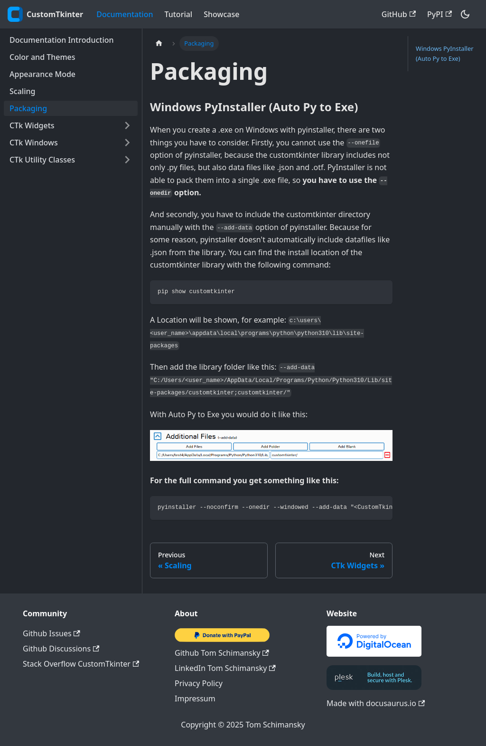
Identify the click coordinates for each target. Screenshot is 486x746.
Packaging (28, 108)
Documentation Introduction (61, 40)
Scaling (22, 91)
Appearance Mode (42, 74)
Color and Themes (42, 57)
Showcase (221, 14)
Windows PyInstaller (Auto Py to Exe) (445, 53)
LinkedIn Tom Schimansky (225, 668)
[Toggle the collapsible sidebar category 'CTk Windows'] (127, 142)
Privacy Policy (199, 683)
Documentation (124, 14)
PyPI (439, 14)
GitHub (399, 14)
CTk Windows (33, 142)
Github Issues (51, 633)
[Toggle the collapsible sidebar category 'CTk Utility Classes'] (127, 159)
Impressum (195, 698)
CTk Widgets (32, 125)
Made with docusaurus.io (376, 703)
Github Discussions (61, 648)
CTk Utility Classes (42, 159)
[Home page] (159, 43)
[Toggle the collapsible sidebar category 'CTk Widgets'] (127, 125)
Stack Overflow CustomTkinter (81, 664)
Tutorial (179, 14)
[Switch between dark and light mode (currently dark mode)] (465, 14)
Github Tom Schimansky (222, 653)
